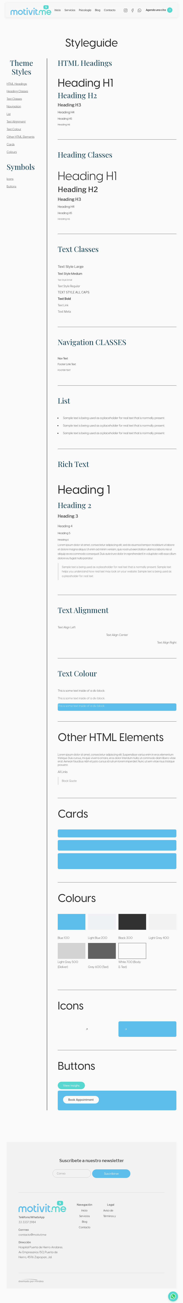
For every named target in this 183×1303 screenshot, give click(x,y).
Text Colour (14, 129)
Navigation (14, 106)
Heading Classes (17, 91)
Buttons (11, 186)
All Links (63, 772)
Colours (12, 152)
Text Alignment (16, 121)
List (9, 114)
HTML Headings (17, 83)
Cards (11, 144)
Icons (10, 179)
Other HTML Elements (20, 136)
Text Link (63, 305)
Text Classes (14, 98)
